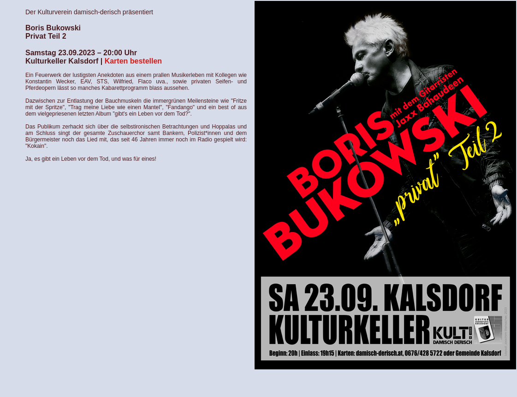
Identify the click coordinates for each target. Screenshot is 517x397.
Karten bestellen (133, 61)
